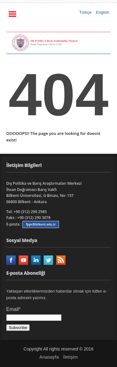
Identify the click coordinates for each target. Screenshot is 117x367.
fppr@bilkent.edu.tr (41, 224)
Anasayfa (49, 357)
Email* (33, 314)
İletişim (70, 357)
